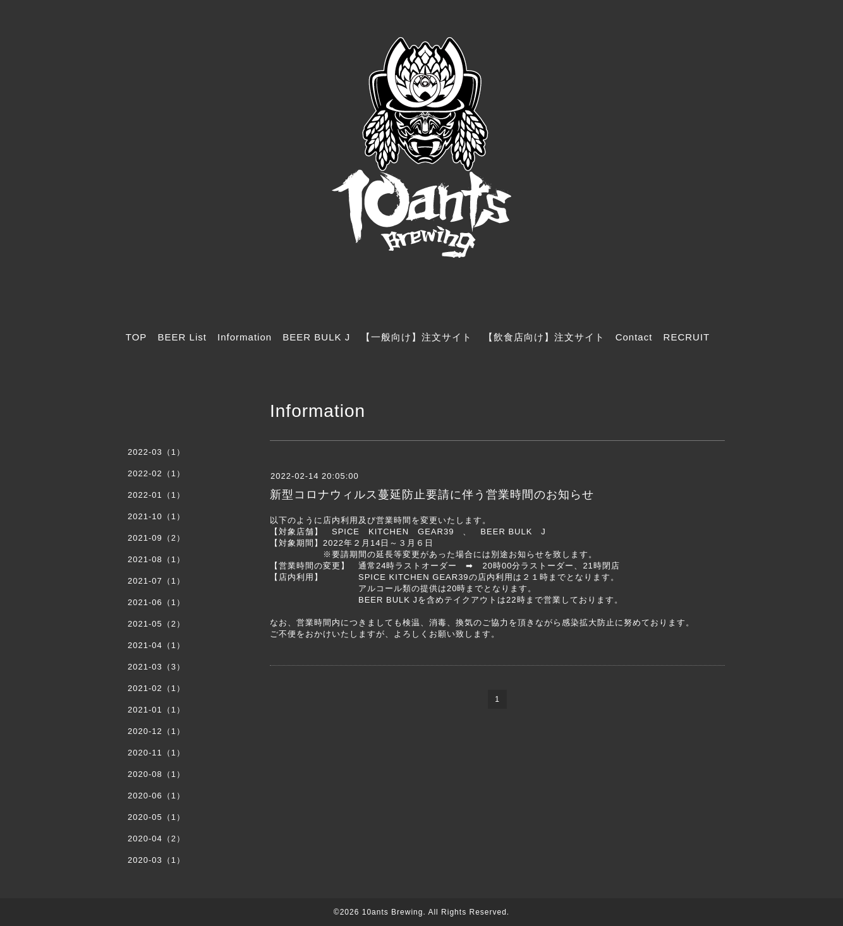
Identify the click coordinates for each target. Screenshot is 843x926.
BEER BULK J (316, 337)
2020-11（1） (156, 752)
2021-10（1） (156, 516)
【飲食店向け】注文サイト (544, 337)
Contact (634, 337)
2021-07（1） (156, 581)
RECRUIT (687, 337)
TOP (136, 337)
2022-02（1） (156, 473)
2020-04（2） (156, 838)
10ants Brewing (392, 912)
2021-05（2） (156, 623)
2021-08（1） (156, 559)
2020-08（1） (156, 774)
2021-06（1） (156, 602)
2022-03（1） (156, 452)
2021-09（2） (156, 538)
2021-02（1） (156, 688)
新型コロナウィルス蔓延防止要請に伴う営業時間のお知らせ (432, 494)
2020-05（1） (156, 817)
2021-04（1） (156, 645)
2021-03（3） (156, 666)
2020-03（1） (156, 860)
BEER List (182, 337)
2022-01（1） (156, 495)
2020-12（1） (156, 731)
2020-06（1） (156, 795)
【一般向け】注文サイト (416, 337)
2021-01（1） (156, 709)
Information (244, 337)
